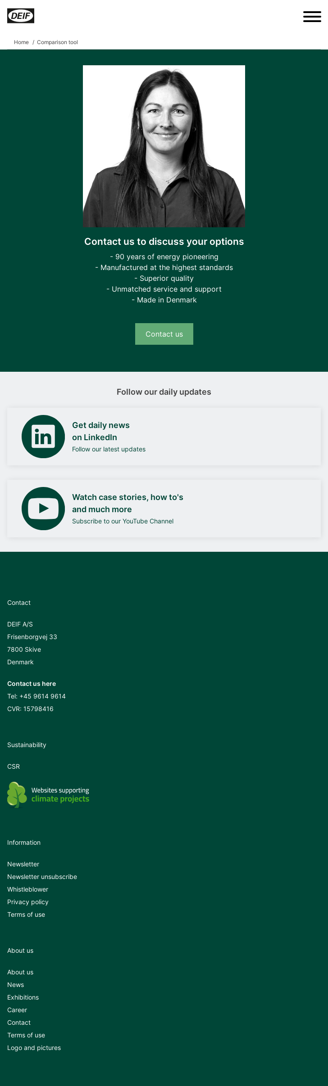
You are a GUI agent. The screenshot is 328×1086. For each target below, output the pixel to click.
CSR (13, 766)
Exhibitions (23, 997)
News (15, 984)
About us (20, 972)
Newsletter (23, 864)
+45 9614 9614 (42, 696)
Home (21, 42)
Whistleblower (27, 889)
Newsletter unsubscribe (42, 876)
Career (17, 1010)
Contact (19, 1022)
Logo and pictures (34, 1047)
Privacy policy (28, 902)
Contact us (164, 333)
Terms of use (26, 914)
